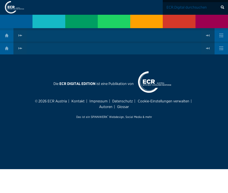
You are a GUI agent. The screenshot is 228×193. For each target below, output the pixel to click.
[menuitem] (16, 21)
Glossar (123, 107)
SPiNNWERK (99, 117)
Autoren (106, 107)
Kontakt (78, 101)
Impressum (98, 101)
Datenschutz (122, 101)
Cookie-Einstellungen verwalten (163, 101)
